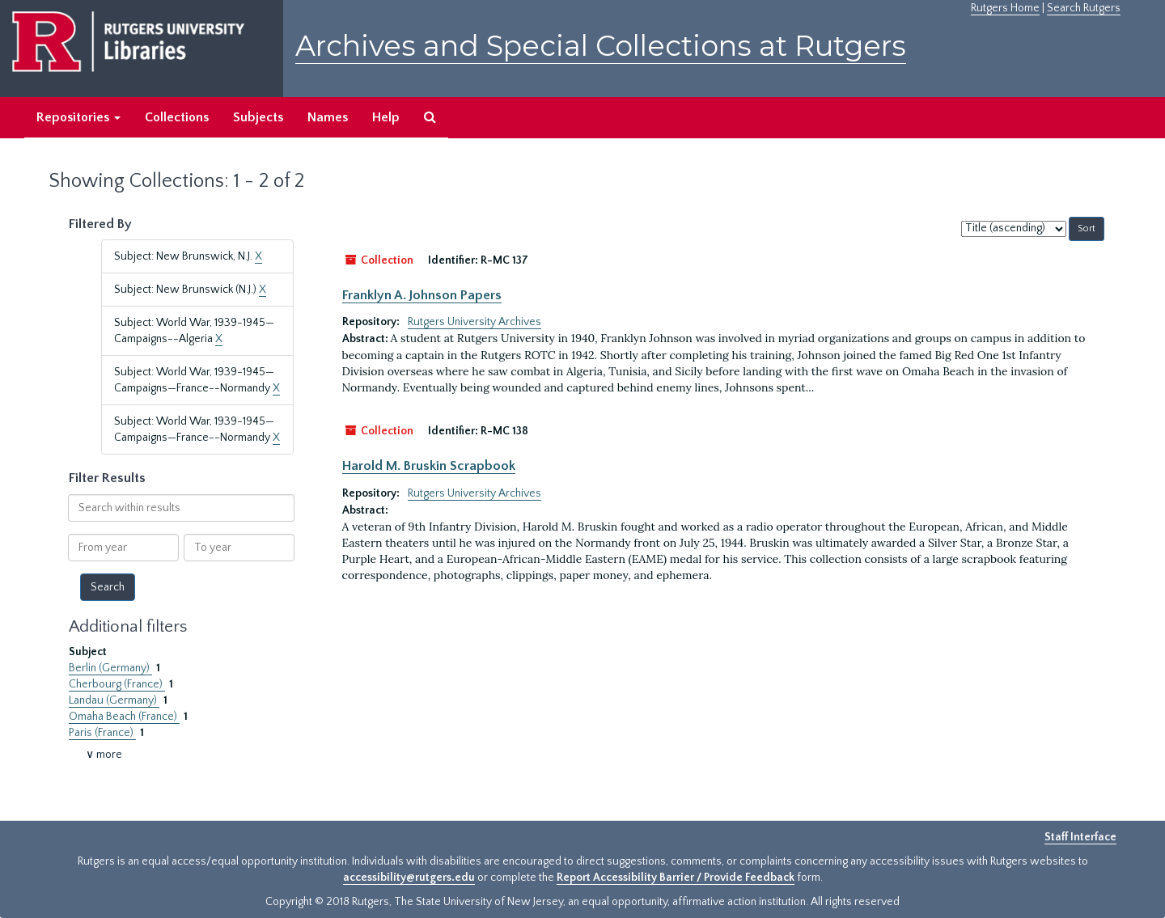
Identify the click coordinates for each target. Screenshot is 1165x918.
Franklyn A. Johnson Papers (422, 295)
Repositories (78, 117)
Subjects (258, 117)
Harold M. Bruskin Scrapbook (428, 466)
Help (386, 117)
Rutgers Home (1005, 8)
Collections (177, 117)
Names (327, 117)
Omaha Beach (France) (124, 716)
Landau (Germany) (114, 700)
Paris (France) (102, 732)
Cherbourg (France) (117, 684)
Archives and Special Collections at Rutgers (600, 45)
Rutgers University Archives (474, 321)
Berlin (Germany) (110, 668)
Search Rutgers (1084, 8)
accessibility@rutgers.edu (409, 877)
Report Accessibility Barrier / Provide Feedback (675, 877)
